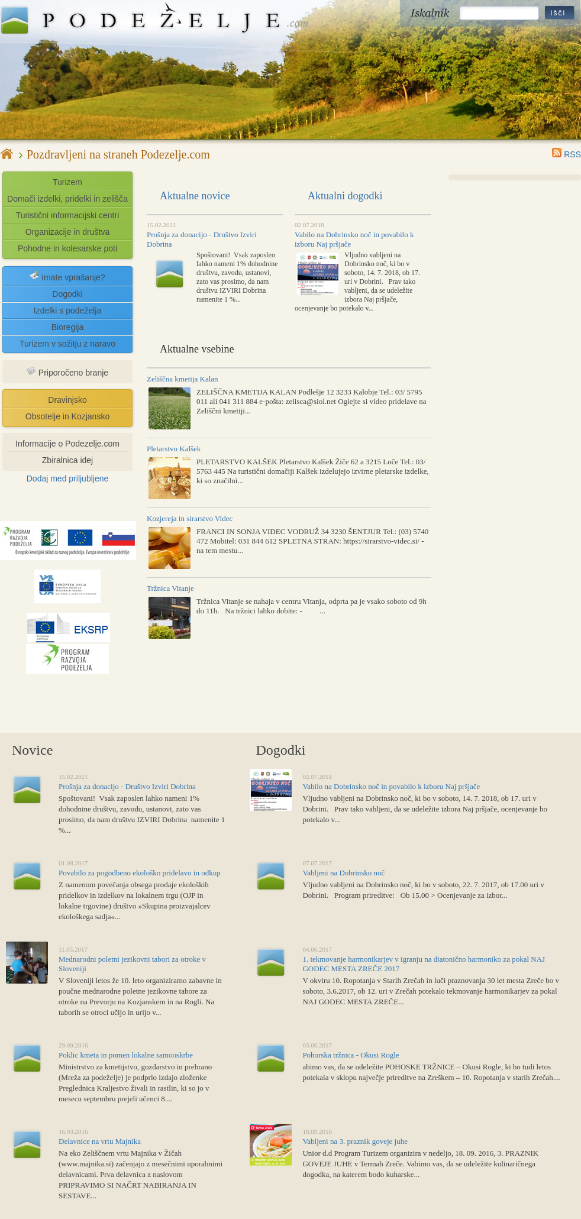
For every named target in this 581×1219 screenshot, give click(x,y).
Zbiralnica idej (67, 460)
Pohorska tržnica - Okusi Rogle (350, 1054)
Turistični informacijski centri (68, 215)
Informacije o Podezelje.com (67, 443)
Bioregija (67, 327)
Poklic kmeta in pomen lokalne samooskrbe (126, 1054)
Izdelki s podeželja (67, 310)
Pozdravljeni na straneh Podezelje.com (118, 154)
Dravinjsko (67, 400)
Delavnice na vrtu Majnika (100, 1141)
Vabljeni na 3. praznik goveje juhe (355, 1141)
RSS (566, 154)
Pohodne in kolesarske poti (67, 248)
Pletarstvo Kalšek (174, 448)
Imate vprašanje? (67, 276)
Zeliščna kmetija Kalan (182, 378)
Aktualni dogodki (345, 196)
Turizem (67, 182)
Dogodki (67, 294)
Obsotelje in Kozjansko (67, 416)
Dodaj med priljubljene (68, 478)
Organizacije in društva (67, 232)
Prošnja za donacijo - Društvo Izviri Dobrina (127, 786)
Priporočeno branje (67, 371)
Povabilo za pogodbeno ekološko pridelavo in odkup (140, 872)
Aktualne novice (195, 196)
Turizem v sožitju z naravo (67, 343)
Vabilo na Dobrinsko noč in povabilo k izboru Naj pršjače (391, 786)
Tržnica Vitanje (170, 588)
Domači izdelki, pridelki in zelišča (67, 198)
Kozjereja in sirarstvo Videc (190, 518)
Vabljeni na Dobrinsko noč (343, 872)
